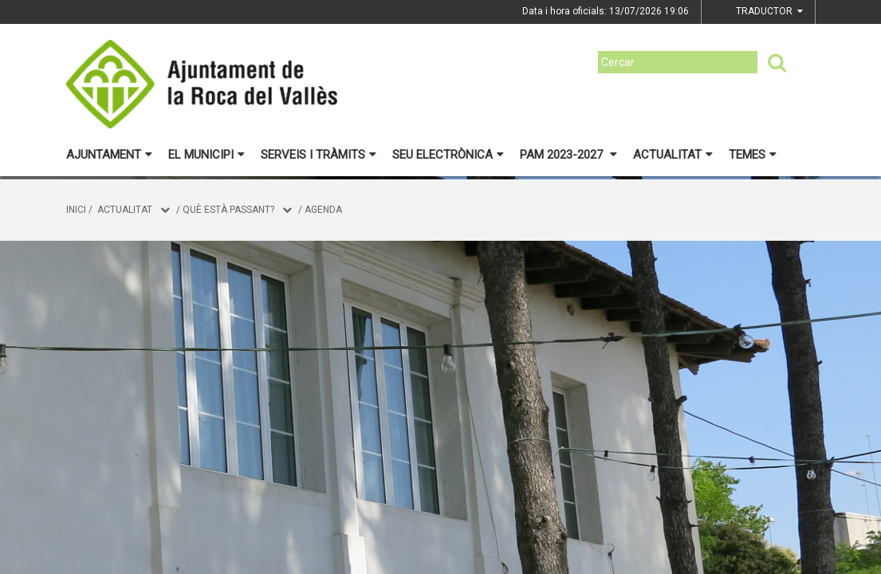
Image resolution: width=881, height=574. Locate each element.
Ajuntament (109, 154)
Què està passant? (228, 209)
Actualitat (673, 154)
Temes (753, 154)
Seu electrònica (448, 154)
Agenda (323, 209)
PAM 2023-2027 (568, 154)
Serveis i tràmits (318, 154)
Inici (76, 209)
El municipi (206, 154)
